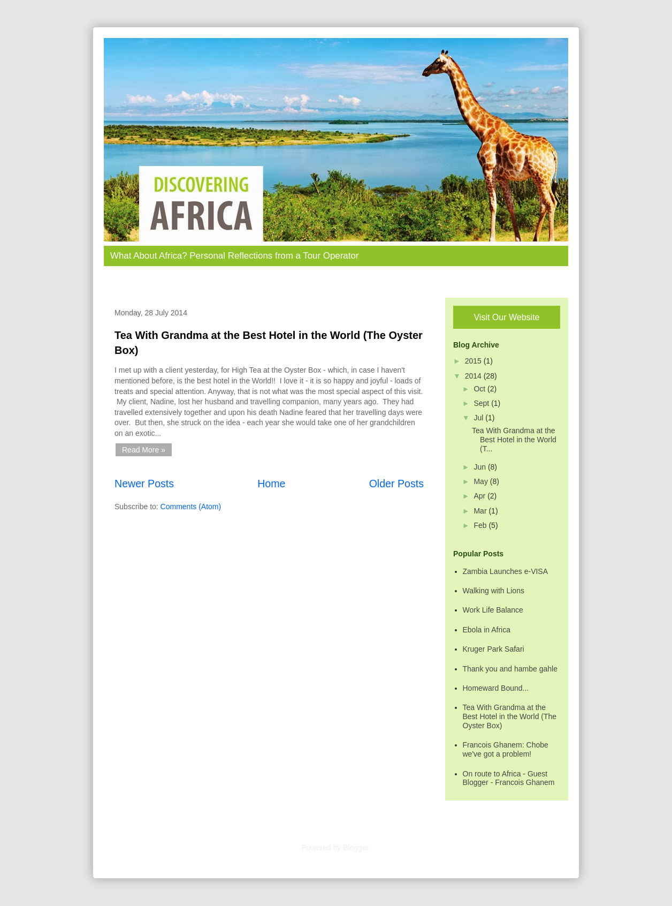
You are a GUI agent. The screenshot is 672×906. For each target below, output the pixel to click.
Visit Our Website (506, 317)
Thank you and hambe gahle (510, 669)
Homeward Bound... (496, 688)
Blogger (355, 847)
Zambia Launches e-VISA (505, 571)
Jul (479, 417)
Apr (480, 496)
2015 (474, 361)
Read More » (143, 450)
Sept (482, 403)
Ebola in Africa (487, 629)
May (482, 481)
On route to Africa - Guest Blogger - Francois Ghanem (509, 778)
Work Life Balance (493, 610)
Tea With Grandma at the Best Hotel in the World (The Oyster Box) (510, 716)
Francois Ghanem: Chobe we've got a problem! (505, 749)
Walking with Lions (493, 590)
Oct (480, 388)
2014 (474, 376)
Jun (480, 467)
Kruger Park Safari (493, 649)
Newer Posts (144, 483)
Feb (481, 525)
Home (271, 483)
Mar (481, 511)
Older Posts (396, 483)
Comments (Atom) (191, 506)
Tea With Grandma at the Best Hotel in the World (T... (514, 439)
